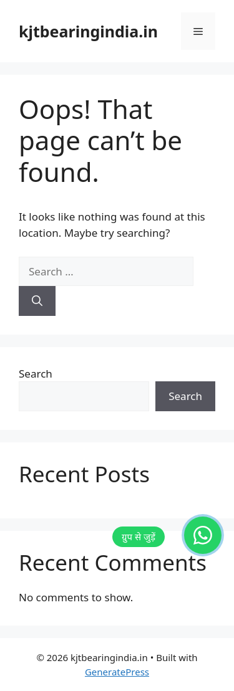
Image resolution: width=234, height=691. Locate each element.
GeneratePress (117, 671)
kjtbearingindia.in (88, 31)
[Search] (37, 301)
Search (35, 373)
